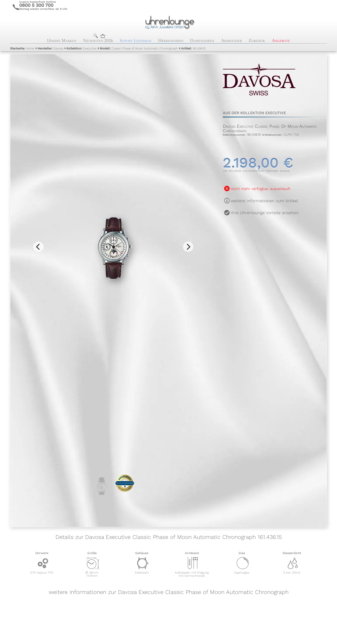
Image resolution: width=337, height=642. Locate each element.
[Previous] (38, 247)
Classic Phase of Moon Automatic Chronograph (139, 48)
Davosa (50, 48)
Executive (81, 48)
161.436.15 (193, 48)
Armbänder (231, 40)
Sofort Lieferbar (135, 40)
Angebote (281, 40)
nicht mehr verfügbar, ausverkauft (260, 189)
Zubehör (257, 40)
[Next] (188, 247)
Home (22, 48)
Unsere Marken (61, 40)
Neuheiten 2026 (98, 40)
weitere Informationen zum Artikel (264, 200)
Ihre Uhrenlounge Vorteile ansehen (265, 212)
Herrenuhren (170, 40)
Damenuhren (202, 40)
